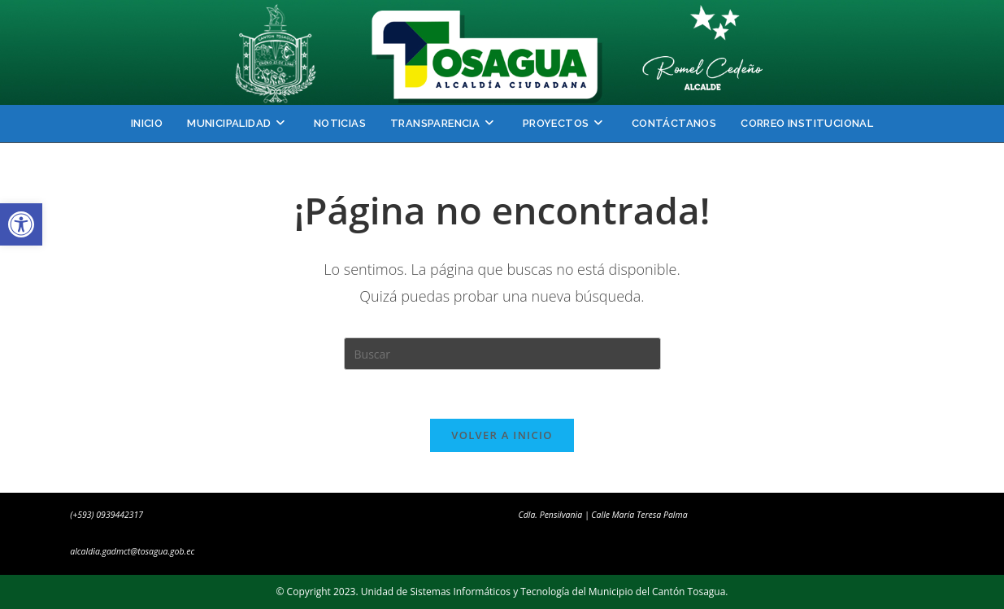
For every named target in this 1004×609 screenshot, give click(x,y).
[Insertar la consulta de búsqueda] (502, 353)
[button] (21, 224)
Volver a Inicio (501, 435)
